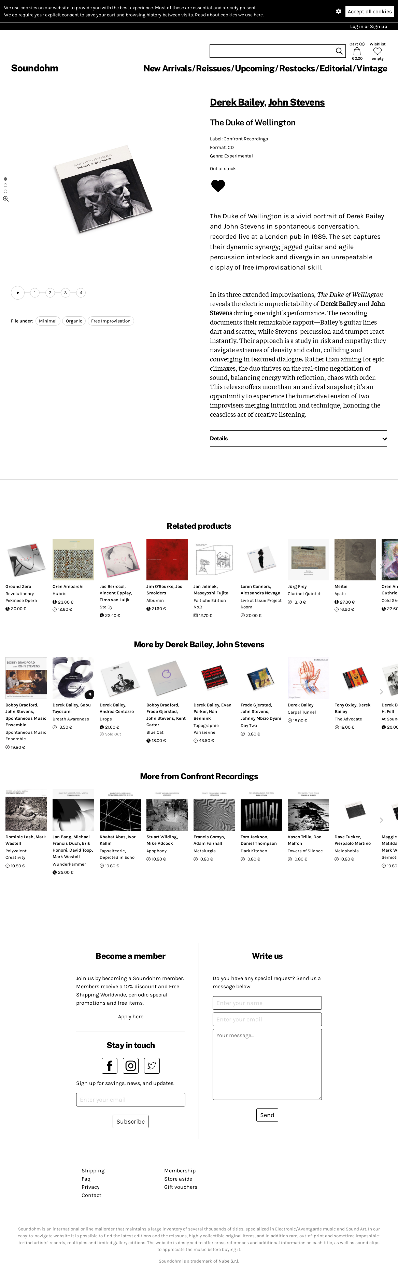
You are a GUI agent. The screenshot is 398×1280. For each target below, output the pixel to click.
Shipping (93, 1170)
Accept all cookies (370, 11)
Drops (106, 718)
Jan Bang (62, 836)
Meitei (341, 586)
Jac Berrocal (112, 586)
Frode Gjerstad (161, 711)
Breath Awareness (71, 718)
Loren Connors (255, 586)
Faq (86, 1178)
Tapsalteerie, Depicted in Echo (117, 854)
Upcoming (254, 68)
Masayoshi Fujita (211, 592)
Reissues (213, 68)
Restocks (297, 68)
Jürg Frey (297, 586)
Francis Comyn (209, 836)
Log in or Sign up (368, 26)
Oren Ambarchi (68, 586)
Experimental (238, 156)
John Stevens (296, 102)
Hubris (60, 593)
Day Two (249, 725)
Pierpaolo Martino (353, 843)
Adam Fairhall (208, 843)
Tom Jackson (254, 836)
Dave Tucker (347, 836)
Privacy (90, 1187)
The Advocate (348, 718)
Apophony (156, 850)
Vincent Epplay (115, 592)
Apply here (130, 1016)
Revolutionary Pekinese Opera (21, 597)
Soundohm (34, 67)
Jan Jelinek (205, 586)
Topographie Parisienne (206, 729)
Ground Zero (18, 586)
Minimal (48, 321)
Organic (74, 321)
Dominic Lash (19, 836)
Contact (91, 1195)
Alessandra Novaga (260, 592)
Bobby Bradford (21, 704)
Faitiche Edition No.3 (210, 604)
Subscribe (130, 1121)
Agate (340, 593)
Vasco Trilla (299, 836)
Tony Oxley (345, 704)
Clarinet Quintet (304, 593)
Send (267, 1115)
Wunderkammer (69, 864)
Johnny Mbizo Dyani (261, 718)
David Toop (80, 850)
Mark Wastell (66, 856)
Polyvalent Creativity (16, 854)
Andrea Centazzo (117, 711)
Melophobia (347, 850)
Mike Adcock (159, 843)
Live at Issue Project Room (261, 604)
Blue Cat (155, 732)
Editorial (335, 68)
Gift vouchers (180, 1187)
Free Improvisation (110, 321)
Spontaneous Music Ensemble (25, 736)
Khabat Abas (113, 836)
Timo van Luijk (115, 599)
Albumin (155, 600)
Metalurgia (205, 850)
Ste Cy (106, 606)
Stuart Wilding (161, 836)
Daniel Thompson (259, 843)
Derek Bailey (237, 102)
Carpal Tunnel (302, 712)
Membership (180, 1170)
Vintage (371, 68)
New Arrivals (167, 68)
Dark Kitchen (254, 850)
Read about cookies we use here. (229, 15)
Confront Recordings (246, 139)
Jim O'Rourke (159, 586)
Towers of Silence (305, 850)
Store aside (178, 1178)
